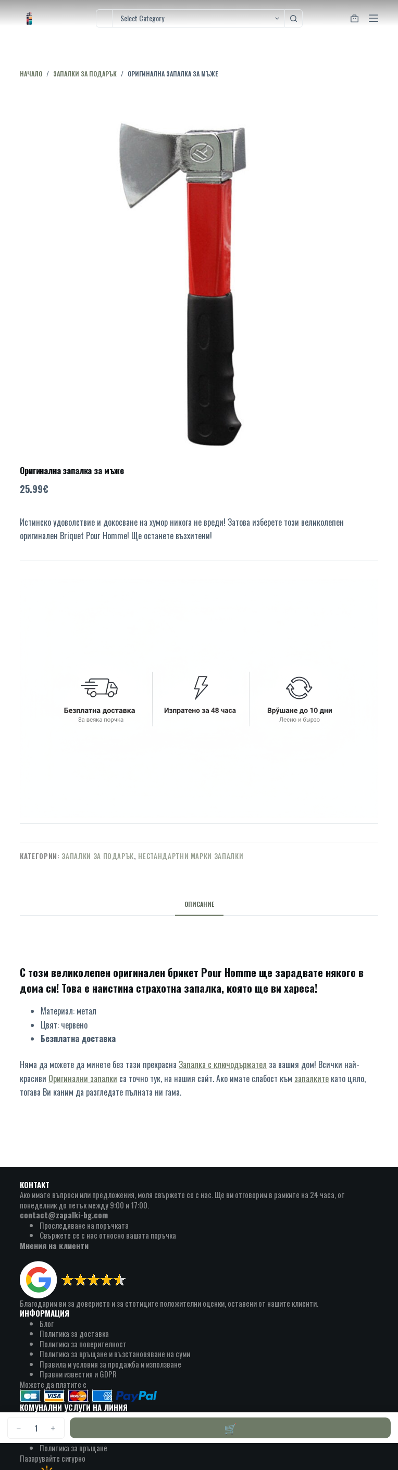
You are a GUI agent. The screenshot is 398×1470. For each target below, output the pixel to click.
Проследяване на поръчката (84, 1225)
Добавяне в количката (230, 1427)
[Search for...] (104, 18)
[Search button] (293, 18)
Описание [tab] (199, 904)
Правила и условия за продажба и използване (110, 1364)
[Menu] (373, 18)
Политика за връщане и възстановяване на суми (115, 1353)
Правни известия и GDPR (78, 1374)
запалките (311, 1078)
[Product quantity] (36, 1428)
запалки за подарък (97, 856)
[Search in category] (198, 18)
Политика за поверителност (83, 1343)
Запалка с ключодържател (223, 1064)
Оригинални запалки (82, 1078)
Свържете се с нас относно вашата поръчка (108, 1235)
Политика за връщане (73, 1447)
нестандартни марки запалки (190, 856)
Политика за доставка (74, 1333)
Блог (47, 1323)
